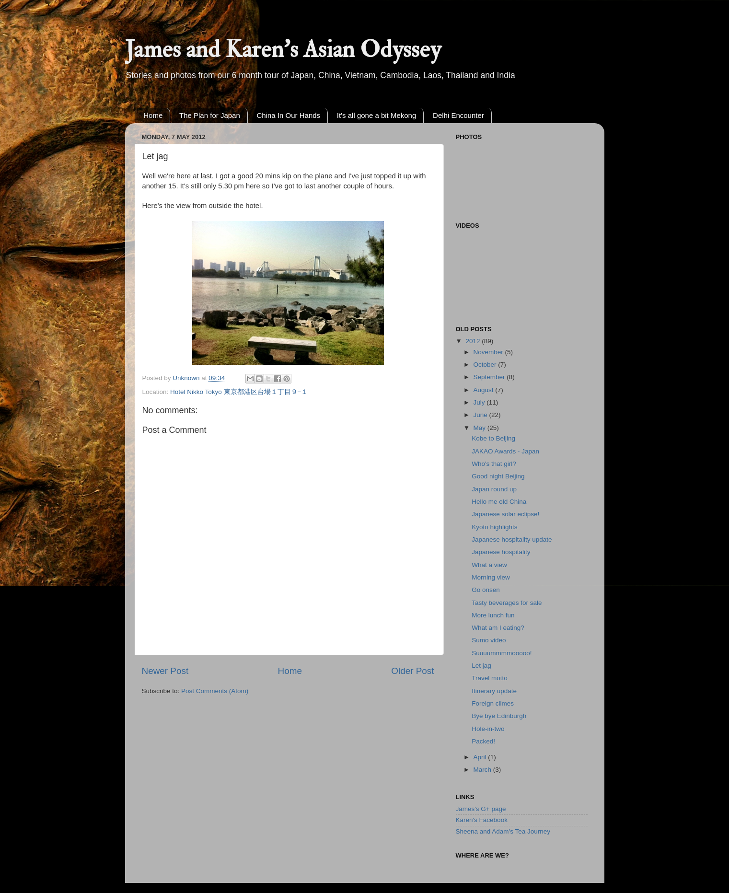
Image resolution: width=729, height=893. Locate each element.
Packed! (483, 741)
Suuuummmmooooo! (502, 653)
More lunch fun (493, 615)
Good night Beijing (498, 476)
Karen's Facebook (482, 819)
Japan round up (494, 489)
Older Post (412, 671)
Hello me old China (499, 501)
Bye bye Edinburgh (499, 715)
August (485, 390)
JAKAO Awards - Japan (505, 451)
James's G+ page (481, 808)
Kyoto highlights (494, 527)
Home (152, 115)
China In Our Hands (289, 115)
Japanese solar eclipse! (505, 514)
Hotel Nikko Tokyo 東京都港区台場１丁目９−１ (239, 391)
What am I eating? (498, 627)
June (481, 414)
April (481, 757)
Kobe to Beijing (493, 438)
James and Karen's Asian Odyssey (283, 50)
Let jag (481, 665)
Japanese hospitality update (512, 539)
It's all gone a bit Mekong (376, 115)
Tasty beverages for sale (507, 602)
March (483, 769)
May (480, 427)
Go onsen (486, 589)
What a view (489, 564)
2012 (473, 341)
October (486, 364)
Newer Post (165, 671)
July (480, 402)
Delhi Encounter (458, 115)
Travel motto (490, 678)
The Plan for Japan (209, 115)
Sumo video (489, 640)
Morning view (491, 577)
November (489, 352)
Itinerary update (494, 691)
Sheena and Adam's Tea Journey (503, 831)
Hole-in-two (488, 728)
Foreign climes (493, 703)
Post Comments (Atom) (214, 691)
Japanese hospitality (501, 552)
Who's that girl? (494, 463)
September (490, 377)
